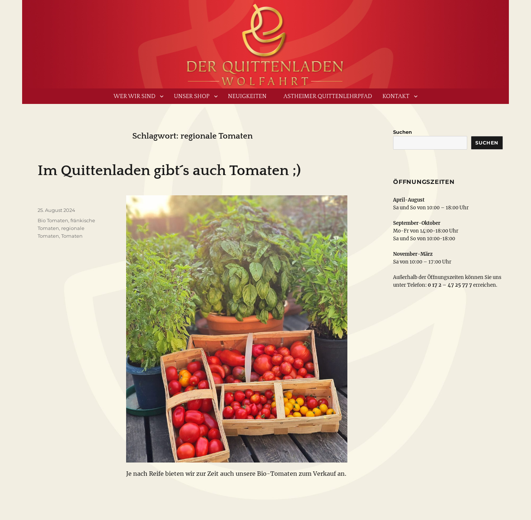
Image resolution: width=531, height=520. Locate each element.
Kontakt (395, 96)
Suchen (402, 132)
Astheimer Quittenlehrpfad (328, 96)
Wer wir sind (135, 96)
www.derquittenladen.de (265, 42)
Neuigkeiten (247, 96)
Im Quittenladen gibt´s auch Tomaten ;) (169, 171)
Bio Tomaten (53, 220)
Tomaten (72, 236)
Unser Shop (191, 96)
